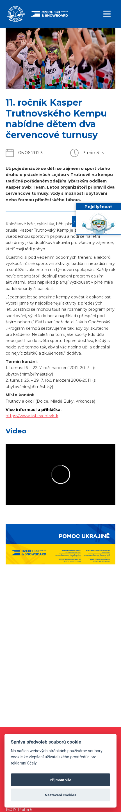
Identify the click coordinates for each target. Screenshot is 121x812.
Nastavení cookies (60, 795)
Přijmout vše (60, 780)
